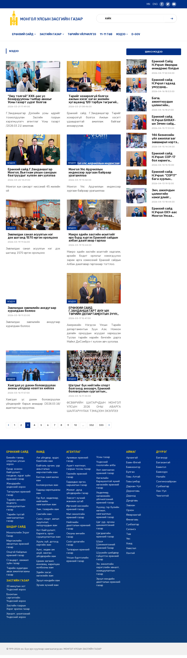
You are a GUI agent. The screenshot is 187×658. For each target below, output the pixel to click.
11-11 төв (106, 34)
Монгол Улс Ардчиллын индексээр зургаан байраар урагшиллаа (90, 173)
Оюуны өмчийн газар (75, 538)
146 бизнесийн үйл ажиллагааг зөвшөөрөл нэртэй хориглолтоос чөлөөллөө (165, 138)
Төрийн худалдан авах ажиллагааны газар (18, 574)
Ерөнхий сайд (22, 34)
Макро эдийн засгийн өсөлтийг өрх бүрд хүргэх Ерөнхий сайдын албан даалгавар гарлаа (93, 239)
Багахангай (163, 465)
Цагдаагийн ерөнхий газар (105, 537)
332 (91, 428)
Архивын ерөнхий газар (77, 462)
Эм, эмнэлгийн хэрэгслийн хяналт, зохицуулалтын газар (108, 572)
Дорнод (131, 498)
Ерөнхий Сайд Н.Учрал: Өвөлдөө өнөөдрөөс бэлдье (165, 65)
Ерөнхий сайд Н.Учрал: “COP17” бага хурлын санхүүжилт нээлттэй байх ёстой (164, 175)
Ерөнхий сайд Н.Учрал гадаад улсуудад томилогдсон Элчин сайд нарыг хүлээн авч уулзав (165, 83)
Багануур (161, 460)
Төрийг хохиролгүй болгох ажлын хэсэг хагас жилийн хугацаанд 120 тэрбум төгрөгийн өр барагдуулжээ (93, 99)
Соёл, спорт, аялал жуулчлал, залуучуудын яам (47, 525)
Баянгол (161, 470)
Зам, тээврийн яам (47, 512)
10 (75, 428)
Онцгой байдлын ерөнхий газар (16, 556)
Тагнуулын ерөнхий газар (18, 496)
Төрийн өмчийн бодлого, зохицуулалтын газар (15, 507)
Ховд (129, 546)
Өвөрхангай (133, 518)
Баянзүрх (161, 475)
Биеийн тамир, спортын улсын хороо (15, 464)
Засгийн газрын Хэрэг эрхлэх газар (18, 610)
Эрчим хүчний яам (47, 588)
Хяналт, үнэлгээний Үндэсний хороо (18, 618)
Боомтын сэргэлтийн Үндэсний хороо (16, 600)
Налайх (160, 479)
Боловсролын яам (47, 488)
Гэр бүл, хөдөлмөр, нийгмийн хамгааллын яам (47, 504)
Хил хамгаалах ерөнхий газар (105, 474)
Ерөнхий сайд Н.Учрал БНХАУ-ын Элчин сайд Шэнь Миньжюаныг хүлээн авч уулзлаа (164, 120)
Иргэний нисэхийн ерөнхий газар (77, 510)
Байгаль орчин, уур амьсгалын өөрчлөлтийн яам (48, 472)
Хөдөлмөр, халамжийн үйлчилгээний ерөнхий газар (105, 500)
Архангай (132, 460)
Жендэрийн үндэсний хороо (16, 488)
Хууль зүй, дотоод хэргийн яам (47, 546)
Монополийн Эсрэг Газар (17, 537)
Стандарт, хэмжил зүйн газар (17, 564)
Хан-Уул (161, 494)
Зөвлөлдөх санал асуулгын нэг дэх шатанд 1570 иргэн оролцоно (33, 237)
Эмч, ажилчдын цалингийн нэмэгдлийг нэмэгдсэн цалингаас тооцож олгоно (163, 193)
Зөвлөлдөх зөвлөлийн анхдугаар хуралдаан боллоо (32, 311)
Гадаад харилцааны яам (48, 494)
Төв (128, 537)
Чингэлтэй (162, 498)
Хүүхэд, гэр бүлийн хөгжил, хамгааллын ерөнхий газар (107, 515)
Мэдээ (120, 34)
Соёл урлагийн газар (75, 546)
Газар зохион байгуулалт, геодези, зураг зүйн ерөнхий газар (18, 476)
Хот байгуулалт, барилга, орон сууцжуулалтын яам (48, 536)
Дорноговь (133, 494)
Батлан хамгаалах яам (47, 481)
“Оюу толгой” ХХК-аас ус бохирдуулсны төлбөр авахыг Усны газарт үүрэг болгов (30, 99)
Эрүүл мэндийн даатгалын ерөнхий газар (108, 585)
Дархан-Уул (133, 489)
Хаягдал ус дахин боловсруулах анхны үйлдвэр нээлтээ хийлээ (32, 389)
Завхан (130, 508)
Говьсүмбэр (133, 484)
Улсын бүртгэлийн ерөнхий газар (77, 562)
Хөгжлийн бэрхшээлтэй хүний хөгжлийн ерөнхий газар (108, 485)
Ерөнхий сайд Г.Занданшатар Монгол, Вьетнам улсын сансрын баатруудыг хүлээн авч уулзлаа (32, 173)
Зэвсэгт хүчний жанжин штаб (75, 502)
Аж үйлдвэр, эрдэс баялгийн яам (47, 462)
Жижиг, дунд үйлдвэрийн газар (77, 494)
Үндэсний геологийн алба (105, 466)
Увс (128, 542)
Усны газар (103, 460)
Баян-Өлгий (133, 465)
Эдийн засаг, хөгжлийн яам (44, 576)
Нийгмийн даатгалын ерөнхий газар (78, 528)
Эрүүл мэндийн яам (48, 583)
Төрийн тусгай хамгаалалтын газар (15, 521)
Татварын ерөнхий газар (77, 554)
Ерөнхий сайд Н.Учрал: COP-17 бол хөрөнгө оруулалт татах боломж (163, 157)
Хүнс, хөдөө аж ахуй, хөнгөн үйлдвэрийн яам (46, 556)
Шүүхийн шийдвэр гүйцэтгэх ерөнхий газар (107, 559)
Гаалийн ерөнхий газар (76, 478)
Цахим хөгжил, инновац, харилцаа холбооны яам (48, 567)
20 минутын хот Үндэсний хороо (16, 591)
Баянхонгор (133, 470)
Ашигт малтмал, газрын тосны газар (78, 470)
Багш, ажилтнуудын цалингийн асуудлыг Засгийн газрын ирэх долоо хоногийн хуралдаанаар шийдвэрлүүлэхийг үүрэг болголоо (166, 101)
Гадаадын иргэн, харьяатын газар (76, 486)
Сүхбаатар (132, 527)
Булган (130, 475)
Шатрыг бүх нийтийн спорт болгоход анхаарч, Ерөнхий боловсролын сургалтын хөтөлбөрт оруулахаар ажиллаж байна (93, 391)
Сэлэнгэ (131, 532)
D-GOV (135, 34)
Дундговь (132, 503)
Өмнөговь (132, 522)
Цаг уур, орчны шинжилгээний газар (105, 528)
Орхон (130, 513)
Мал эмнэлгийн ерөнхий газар (75, 518)
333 (101, 428)
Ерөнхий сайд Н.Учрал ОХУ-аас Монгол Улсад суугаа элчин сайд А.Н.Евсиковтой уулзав (164, 212)
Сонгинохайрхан (166, 484)
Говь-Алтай (133, 479)
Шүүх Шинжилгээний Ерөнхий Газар (105, 548)
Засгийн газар (51, 34)
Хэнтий (130, 556)
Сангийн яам (44, 517)
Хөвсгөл (131, 551)
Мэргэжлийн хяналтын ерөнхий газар (17, 547)
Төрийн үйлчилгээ (82, 34)
